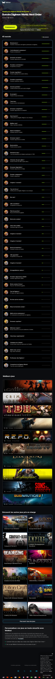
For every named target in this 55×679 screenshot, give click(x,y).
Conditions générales (15, 665)
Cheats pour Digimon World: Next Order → (16, 11)
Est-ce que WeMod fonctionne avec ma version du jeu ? (21, 644)
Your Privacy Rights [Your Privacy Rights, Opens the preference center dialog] (47, 675)
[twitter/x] (24, 671)
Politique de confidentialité (30, 665)
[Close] (52, 654)
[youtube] (36, 671)
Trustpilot (20, 638)
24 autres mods (43, 28)
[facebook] (30, 671)
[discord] (18, 671)
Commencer (10, 27)
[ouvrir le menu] (52, 2)
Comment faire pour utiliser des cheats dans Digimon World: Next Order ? (26, 641)
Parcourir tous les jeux (27, 621)
